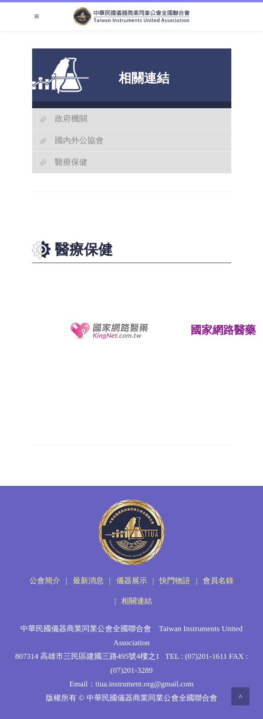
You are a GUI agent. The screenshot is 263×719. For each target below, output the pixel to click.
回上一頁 (207, 404)
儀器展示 (131, 580)
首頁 (100, 221)
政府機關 (71, 118)
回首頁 (107, 404)
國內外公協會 (79, 140)
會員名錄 (218, 580)
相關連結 (120, 221)
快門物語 (174, 580)
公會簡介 (44, 580)
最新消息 (88, 580)
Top (157, 404)
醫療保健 (71, 162)
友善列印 (57, 404)
